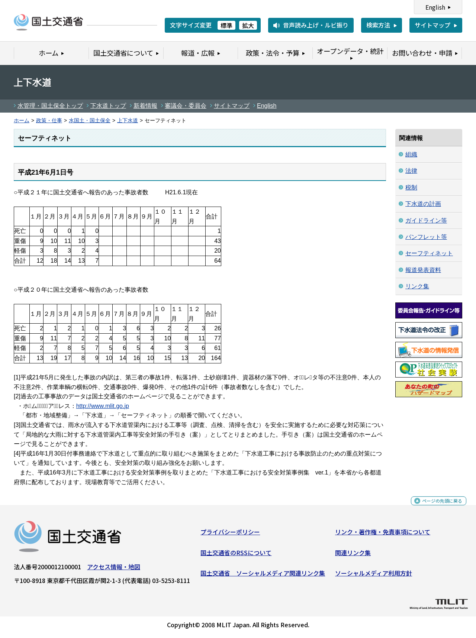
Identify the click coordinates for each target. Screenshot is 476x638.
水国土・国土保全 (89, 120)
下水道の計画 (423, 204)
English (435, 7)
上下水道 (127, 120)
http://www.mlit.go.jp (102, 406)
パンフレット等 (426, 237)
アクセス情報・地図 (113, 569)
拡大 (248, 25)
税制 (411, 187)
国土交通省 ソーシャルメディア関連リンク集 (262, 575)
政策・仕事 (49, 120)
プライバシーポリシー (230, 534)
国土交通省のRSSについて (235, 555)
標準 (226, 25)
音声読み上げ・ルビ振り (315, 24)
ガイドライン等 (426, 220)
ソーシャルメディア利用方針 (373, 575)
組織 (411, 154)
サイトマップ (432, 24)
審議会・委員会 (185, 106)
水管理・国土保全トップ (50, 106)
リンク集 (417, 286)
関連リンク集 (353, 555)
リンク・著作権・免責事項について (382, 534)
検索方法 (378, 24)
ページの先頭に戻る (436, 508)
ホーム (21, 120)
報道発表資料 (423, 270)
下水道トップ (108, 106)
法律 (411, 171)
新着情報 (145, 106)
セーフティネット (429, 253)
